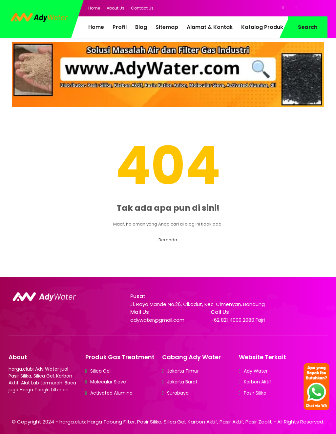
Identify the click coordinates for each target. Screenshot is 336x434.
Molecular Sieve (108, 382)
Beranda (167, 240)
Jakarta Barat (182, 382)
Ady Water (256, 371)
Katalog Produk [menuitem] (262, 27)
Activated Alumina (111, 393)
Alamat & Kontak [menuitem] (210, 27)
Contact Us (142, 8)
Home (94, 8)
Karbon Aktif (257, 382)
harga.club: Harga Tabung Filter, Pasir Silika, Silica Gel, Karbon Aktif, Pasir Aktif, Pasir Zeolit (165, 421)
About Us (115, 8)
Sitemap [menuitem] (167, 27)
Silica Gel (100, 371)
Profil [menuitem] (120, 27)
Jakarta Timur (183, 371)
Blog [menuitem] (141, 27)
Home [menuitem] (96, 27)
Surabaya (178, 393)
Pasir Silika (255, 393)
